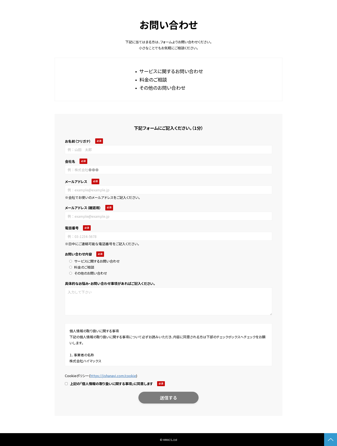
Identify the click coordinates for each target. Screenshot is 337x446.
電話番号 (72, 227)
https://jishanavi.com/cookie (113, 375)
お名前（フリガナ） (78, 141)
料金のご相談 (81, 267)
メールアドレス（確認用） (83, 207)
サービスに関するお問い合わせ (94, 261)
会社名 (70, 161)
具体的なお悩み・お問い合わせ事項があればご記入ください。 (110, 283)
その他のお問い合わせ (88, 273)
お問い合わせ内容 (78, 254)
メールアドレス (76, 181)
